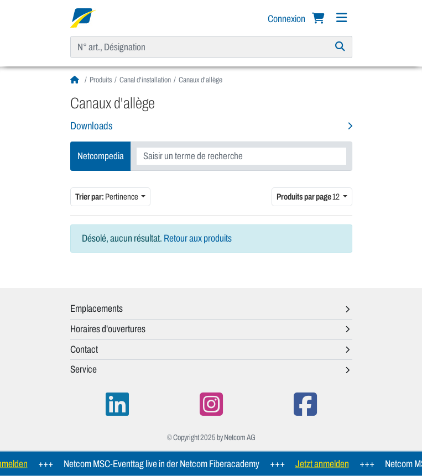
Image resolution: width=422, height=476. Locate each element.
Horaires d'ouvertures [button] (107, 328)
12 (309, 196)
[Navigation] (341, 18)
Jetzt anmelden (325, 463)
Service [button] (83, 369)
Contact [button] (84, 349)
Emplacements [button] (96, 308)
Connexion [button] (287, 18)
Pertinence (107, 196)
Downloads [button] (91, 126)
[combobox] (241, 156)
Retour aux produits (198, 238)
